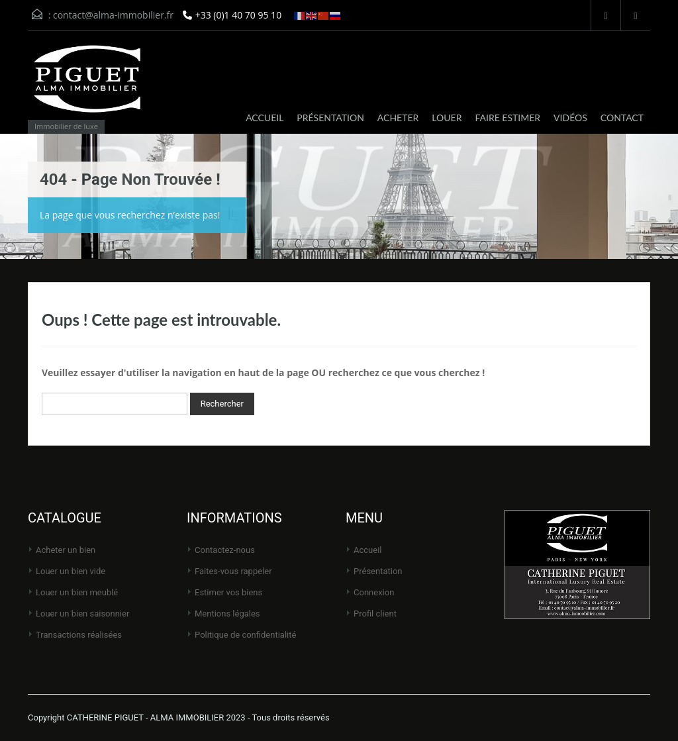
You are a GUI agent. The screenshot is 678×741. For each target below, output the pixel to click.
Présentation (378, 571)
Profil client (375, 613)
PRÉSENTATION (330, 117)
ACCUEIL (264, 117)
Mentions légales (227, 613)
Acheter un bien (65, 550)
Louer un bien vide (70, 571)
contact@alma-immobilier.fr (113, 15)
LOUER (446, 117)
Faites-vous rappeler (233, 571)
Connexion (374, 592)
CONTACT (622, 117)
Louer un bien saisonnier (82, 613)
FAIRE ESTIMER (507, 117)
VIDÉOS (570, 117)
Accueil (367, 550)
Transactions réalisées (79, 635)
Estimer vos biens (228, 592)
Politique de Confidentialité (245, 635)
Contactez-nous (225, 550)
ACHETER (397, 117)
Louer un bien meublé (77, 592)
